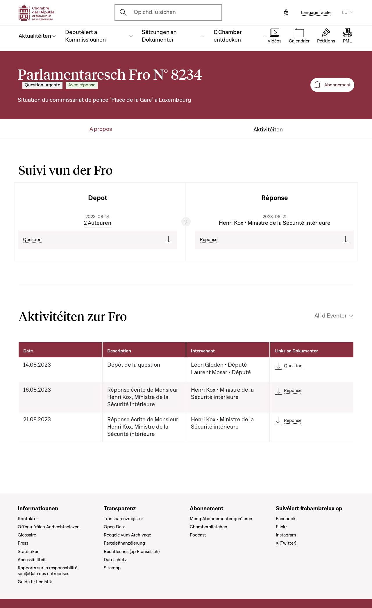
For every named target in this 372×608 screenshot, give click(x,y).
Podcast (198, 535)
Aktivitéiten (268, 129)
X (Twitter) (286, 543)
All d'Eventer (330, 316)
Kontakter (28, 519)
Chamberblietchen (208, 527)
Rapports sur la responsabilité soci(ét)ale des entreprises (47, 571)
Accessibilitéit (32, 560)
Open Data (115, 527)
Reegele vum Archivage (127, 535)
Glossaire (27, 535)
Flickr (281, 527)
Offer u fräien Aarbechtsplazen (49, 527)
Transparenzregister (123, 519)
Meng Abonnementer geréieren (221, 519)
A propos (101, 129)
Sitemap (112, 568)
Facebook (286, 519)
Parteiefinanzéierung (124, 543)
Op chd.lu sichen (155, 12)
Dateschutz (115, 560)
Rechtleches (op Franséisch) (132, 551)
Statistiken (29, 551)
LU (345, 12)
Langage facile (315, 12)
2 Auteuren (97, 223)
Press (23, 543)
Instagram (286, 535)
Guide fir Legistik (35, 582)
